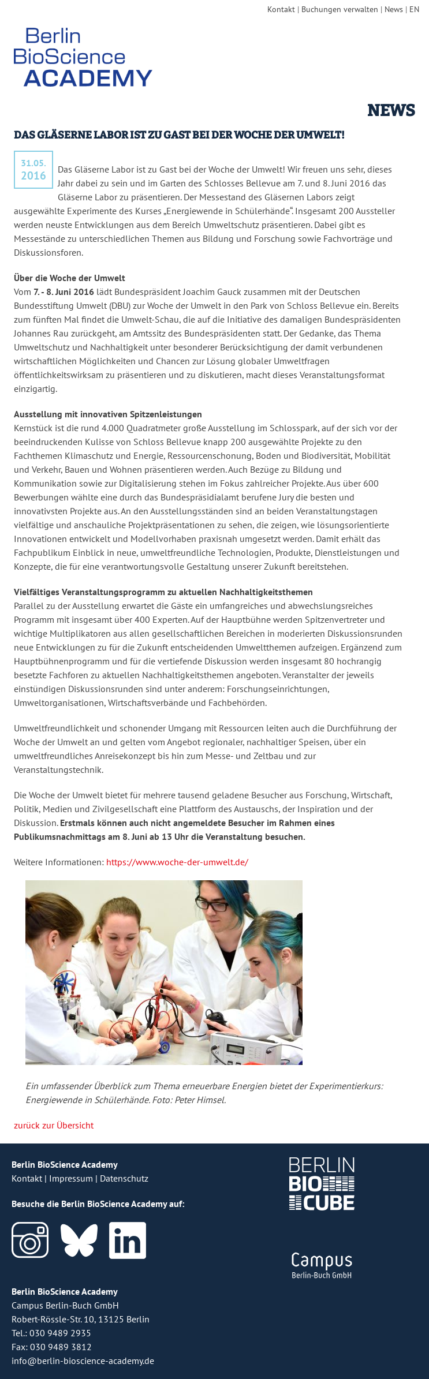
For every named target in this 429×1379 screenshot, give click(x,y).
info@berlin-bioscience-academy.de (83, 1360)
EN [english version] (414, 9)
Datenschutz (124, 1178)
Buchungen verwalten (339, 9)
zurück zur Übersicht (54, 1125)
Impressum (71, 1178)
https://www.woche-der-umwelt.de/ (177, 862)
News (394, 9)
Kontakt (281, 9)
